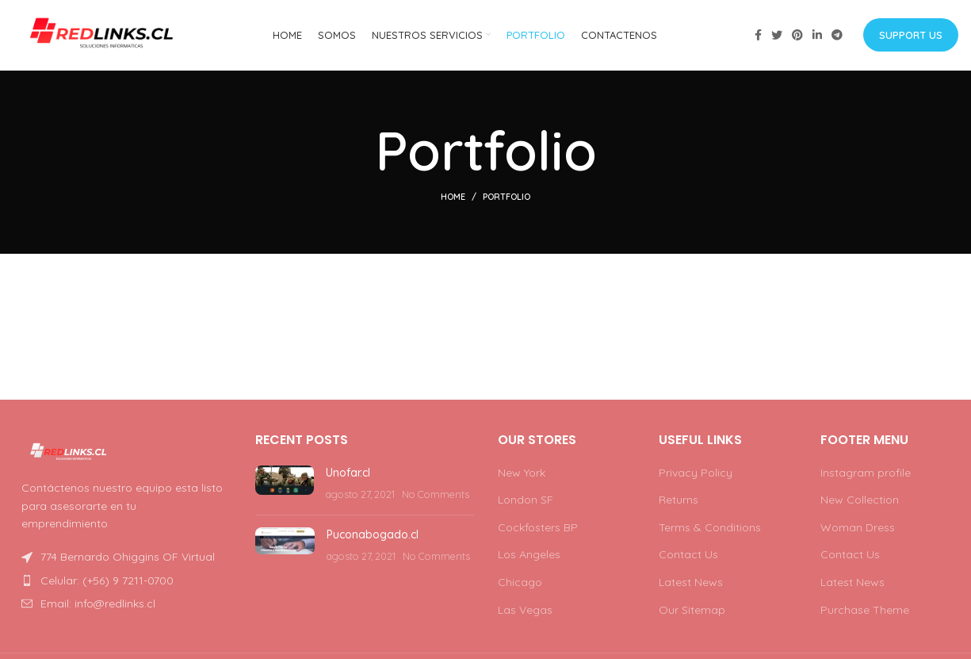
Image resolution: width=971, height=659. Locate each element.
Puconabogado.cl (373, 535)
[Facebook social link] (758, 35)
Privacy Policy (695, 473)
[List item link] (122, 581)
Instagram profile (865, 473)
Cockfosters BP (538, 528)
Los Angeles (529, 556)
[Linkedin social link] (817, 35)
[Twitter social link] (776, 35)
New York (521, 473)
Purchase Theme (864, 610)
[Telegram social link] (837, 35)
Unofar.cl (348, 473)
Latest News (691, 583)
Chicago (520, 583)
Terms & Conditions (710, 528)
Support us (910, 35)
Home (453, 198)
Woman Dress (857, 528)
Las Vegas (525, 610)
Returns (678, 500)
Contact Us (688, 556)
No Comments (435, 495)
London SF (525, 500)
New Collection (859, 500)
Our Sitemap (692, 610)
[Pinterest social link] (797, 35)
